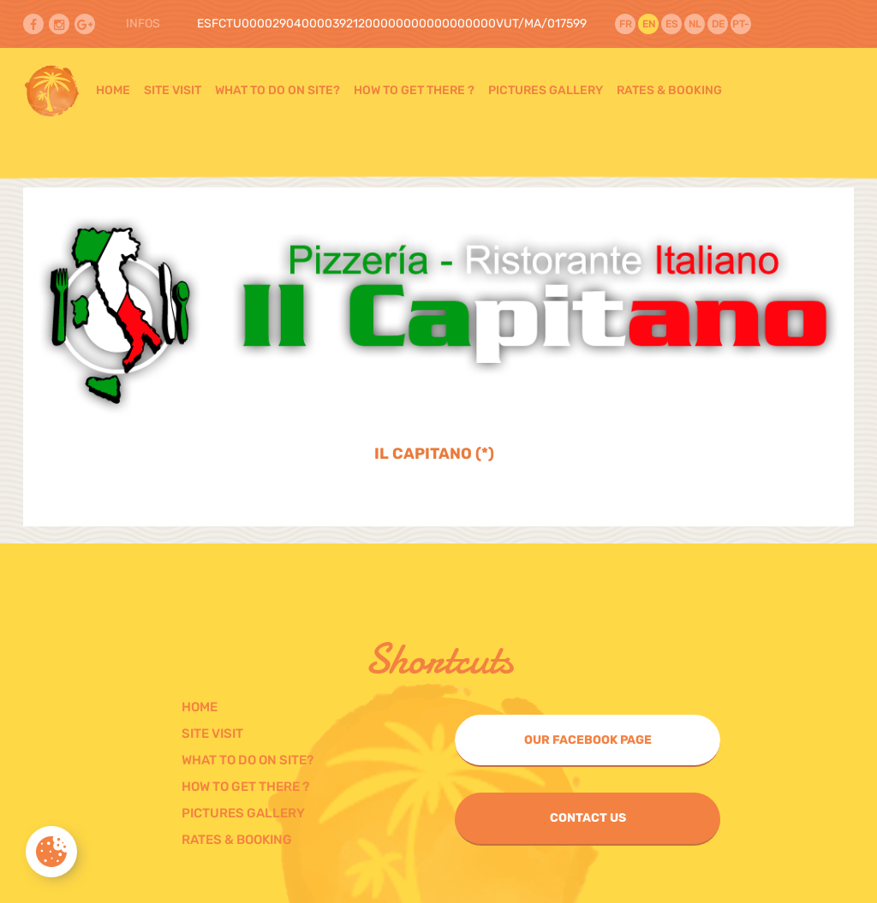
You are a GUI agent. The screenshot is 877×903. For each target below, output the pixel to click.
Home (113, 90)
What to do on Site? (277, 90)
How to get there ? (414, 90)
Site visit (172, 90)
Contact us (588, 818)
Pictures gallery (545, 90)
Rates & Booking (669, 90)
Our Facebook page (588, 740)
